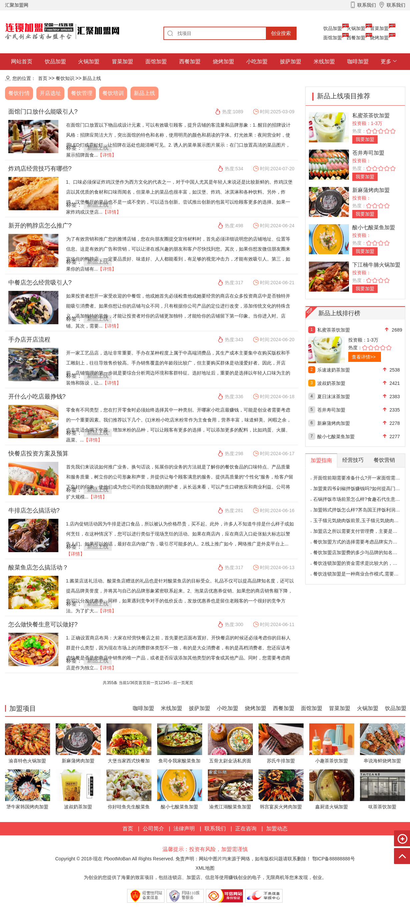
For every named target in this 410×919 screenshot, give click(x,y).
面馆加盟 (332, 37)
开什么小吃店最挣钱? (37, 396)
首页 (42, 78)
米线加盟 (324, 61)
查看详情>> (364, 357)
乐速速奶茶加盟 (333, 370)
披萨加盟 (290, 61)
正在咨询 (246, 828)
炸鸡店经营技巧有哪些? (40, 168)
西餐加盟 (356, 37)
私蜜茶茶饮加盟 (371, 115)
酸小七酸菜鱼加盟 (373, 227)
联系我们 (215, 828)
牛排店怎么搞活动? (34, 510)
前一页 (152, 682)
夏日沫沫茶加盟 (333, 396)
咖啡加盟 (358, 61)
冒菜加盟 (379, 28)
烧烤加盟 (379, 37)
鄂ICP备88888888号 (333, 858)
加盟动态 (277, 828)
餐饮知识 (65, 78)
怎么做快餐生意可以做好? (43, 624)
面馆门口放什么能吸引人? (43, 111)
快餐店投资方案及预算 (38, 453)
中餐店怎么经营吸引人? (40, 282)
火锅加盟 (356, 28)
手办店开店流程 (29, 339)
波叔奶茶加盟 (331, 383)
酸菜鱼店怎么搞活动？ (38, 567)
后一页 (179, 682)
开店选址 (50, 93)
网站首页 (21, 61)
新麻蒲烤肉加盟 (371, 190)
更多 (386, 61)
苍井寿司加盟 (368, 153)
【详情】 (107, 155)
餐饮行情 (19, 93)
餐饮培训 (113, 93)
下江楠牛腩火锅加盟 (376, 265)
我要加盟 (365, 139)
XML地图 (205, 868)
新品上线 (91, 78)
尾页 (189, 682)
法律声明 (184, 828)
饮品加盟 (332, 28)
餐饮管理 (81, 93)
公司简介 (153, 828)
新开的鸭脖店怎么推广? (40, 225)
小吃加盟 (257, 61)
